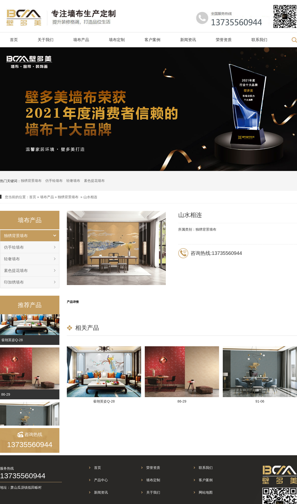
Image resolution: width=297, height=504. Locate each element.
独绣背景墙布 (31, 181)
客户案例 (152, 40)
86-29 (5, 396)
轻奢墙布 (73, 181)
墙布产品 (81, 40)
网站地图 (206, 492)
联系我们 (259, 40)
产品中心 (101, 480)
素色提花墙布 (94, 181)
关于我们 (45, 40)
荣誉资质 (224, 40)
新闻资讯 (188, 40)
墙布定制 (117, 40)
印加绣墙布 (14, 282)
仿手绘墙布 (54, 181)
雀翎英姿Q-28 (12, 342)
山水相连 (90, 197)
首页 (14, 40)
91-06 (259, 401)
